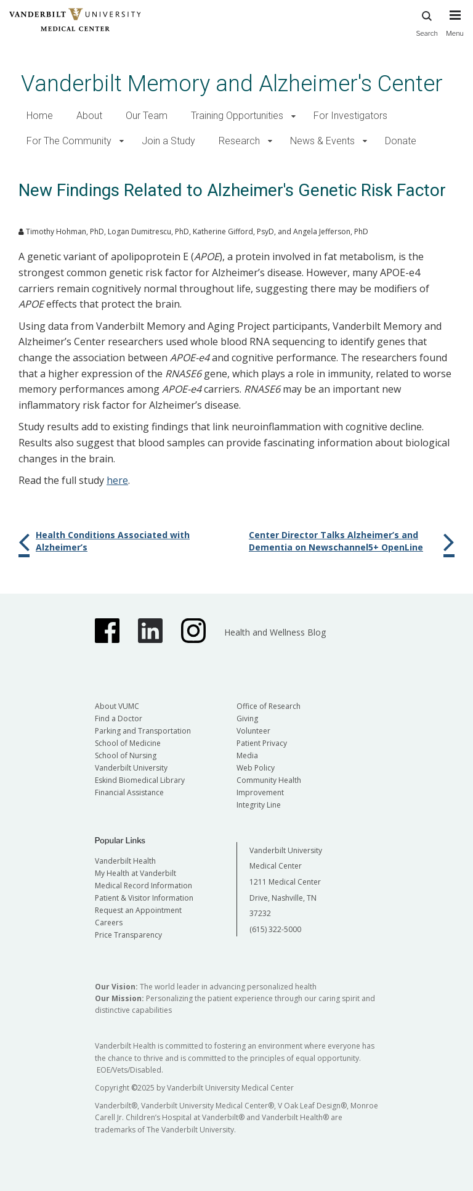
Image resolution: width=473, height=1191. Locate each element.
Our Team (147, 115)
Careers (109, 922)
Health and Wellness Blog (275, 632)
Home (39, 115)
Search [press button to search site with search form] (427, 22)
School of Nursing (125, 755)
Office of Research (268, 706)
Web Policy (255, 768)
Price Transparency (128, 935)
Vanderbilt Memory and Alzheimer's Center (232, 83)
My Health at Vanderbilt (135, 873)
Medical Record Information (143, 885)
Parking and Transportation (143, 731)
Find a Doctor (118, 718)
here (117, 480)
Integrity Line (258, 805)
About (89, 115)
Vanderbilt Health (125, 861)
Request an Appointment (138, 910)
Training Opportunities (237, 115)
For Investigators (350, 115)
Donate (400, 141)
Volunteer (253, 731)
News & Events (322, 141)
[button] (293, 116)
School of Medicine (128, 743)
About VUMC (117, 706)
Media (247, 755)
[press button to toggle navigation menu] (455, 29)
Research (239, 141)
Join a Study (168, 141)
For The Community (68, 141)
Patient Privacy (261, 743)
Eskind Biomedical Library (140, 780)
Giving (247, 718)
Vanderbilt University (131, 768)
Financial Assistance (129, 792)
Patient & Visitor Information (144, 898)
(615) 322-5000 (275, 929)
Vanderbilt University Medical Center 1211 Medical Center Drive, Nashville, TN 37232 (285, 882)
